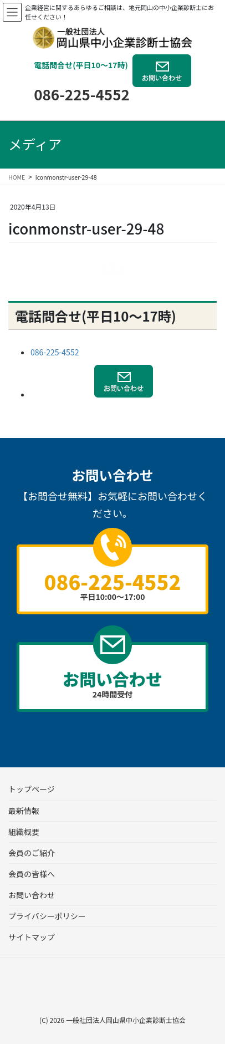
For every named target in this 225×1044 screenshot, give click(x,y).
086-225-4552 (82, 94)
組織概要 (23, 831)
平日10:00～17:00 (112, 584)
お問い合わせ (31, 894)
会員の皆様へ (31, 873)
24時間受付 (112, 683)
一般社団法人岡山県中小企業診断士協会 (126, 1020)
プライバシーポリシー (47, 915)
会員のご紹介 (31, 852)
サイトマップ (31, 937)
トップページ (31, 789)
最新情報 (23, 810)
